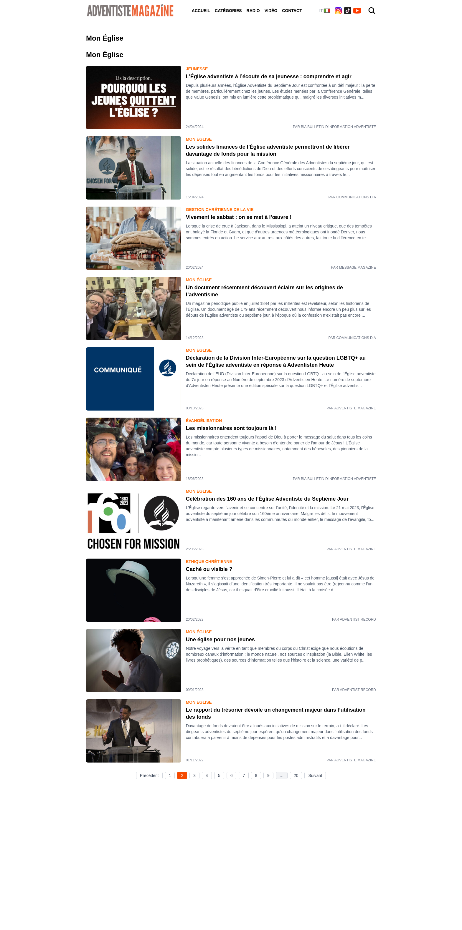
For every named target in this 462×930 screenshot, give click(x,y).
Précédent (149, 775)
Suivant (315, 775)
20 (296, 775)
